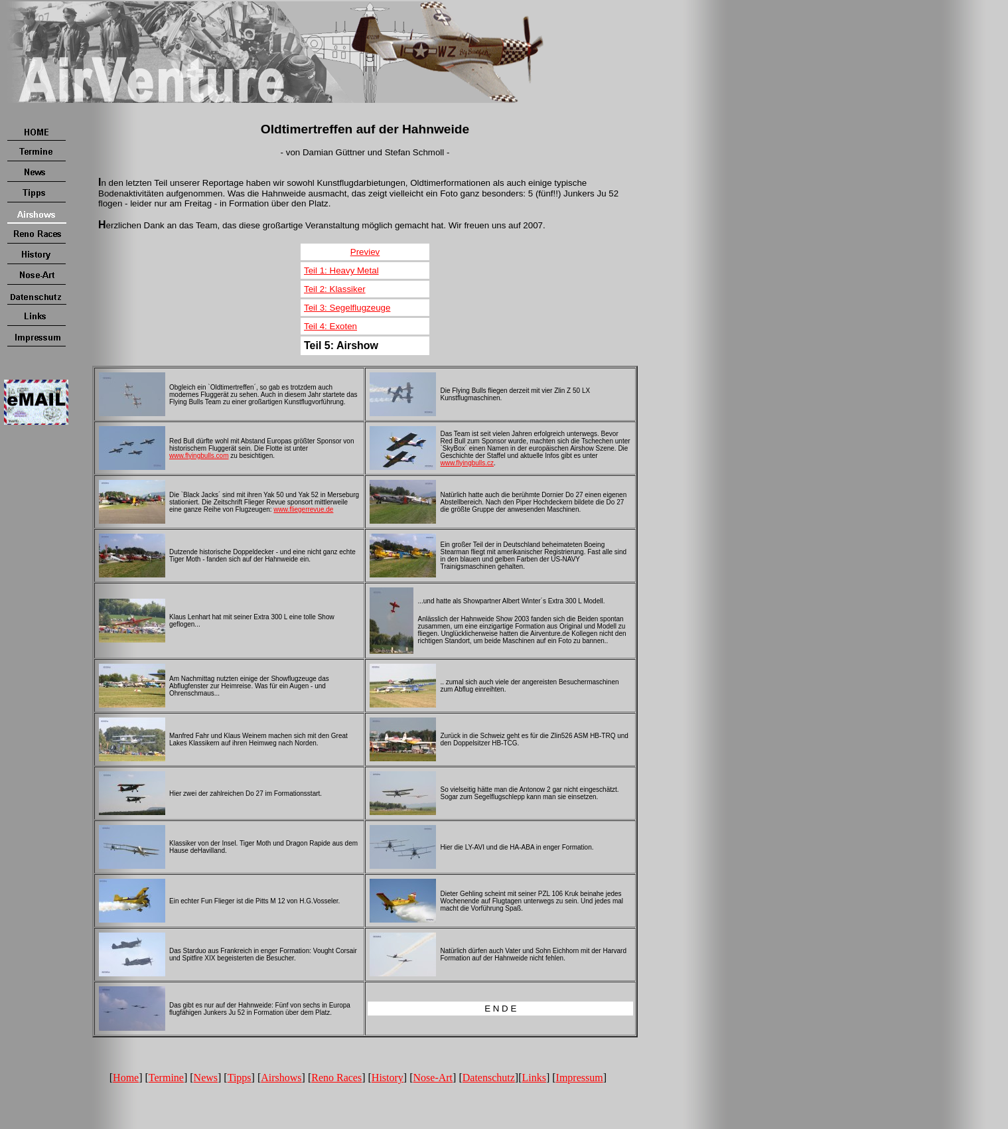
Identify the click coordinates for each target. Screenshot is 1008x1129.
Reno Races (336, 1077)
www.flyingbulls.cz (467, 463)
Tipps (240, 1077)
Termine (166, 1077)
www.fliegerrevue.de (303, 509)
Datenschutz (489, 1077)
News (206, 1077)
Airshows (281, 1077)
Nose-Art (433, 1077)
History (387, 1077)
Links (533, 1077)
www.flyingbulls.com (198, 455)
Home (126, 1077)
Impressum (579, 1077)
